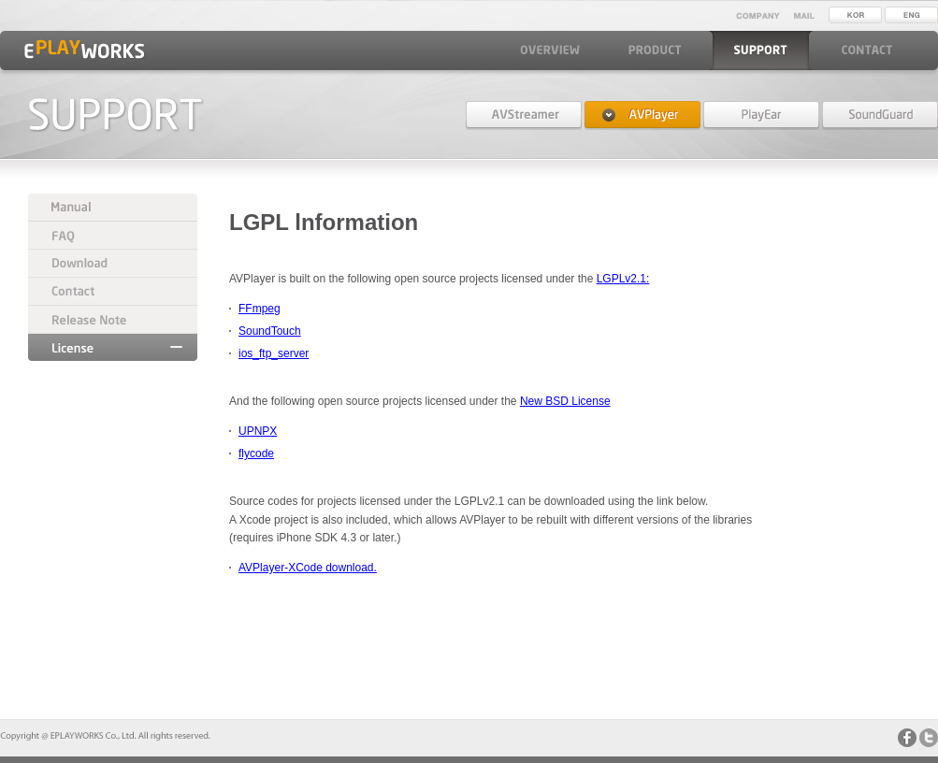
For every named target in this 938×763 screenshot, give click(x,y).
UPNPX (257, 431)
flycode (256, 453)
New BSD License (565, 401)
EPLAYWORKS (84, 49)
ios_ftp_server (273, 353)
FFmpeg (259, 308)
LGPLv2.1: (623, 278)
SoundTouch (269, 331)
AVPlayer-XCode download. (307, 567)
